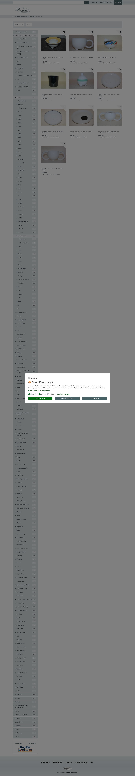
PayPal (43, 394)
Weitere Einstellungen (63, 394)
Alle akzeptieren (40, 398)
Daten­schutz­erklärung (35, 390)
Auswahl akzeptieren (67, 398)
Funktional (53, 394)
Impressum (46, 390)
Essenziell (34, 394)
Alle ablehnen (95, 398)
